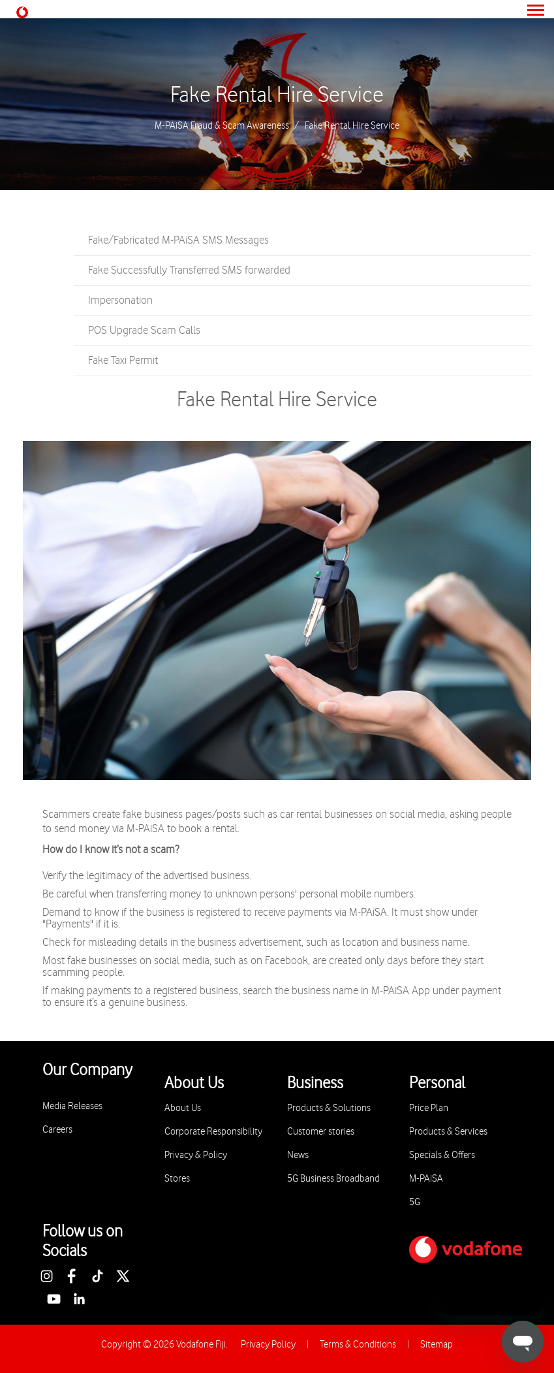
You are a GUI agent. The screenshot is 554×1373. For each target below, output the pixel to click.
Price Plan (428, 1108)
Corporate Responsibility (213, 1131)
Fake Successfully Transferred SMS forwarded (189, 270)
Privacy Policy (268, 1344)
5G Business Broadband (333, 1178)
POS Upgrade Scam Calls (144, 330)
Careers (57, 1129)
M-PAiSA (426, 1178)
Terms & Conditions (358, 1344)
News (298, 1155)
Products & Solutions (329, 1108)
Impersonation (120, 300)
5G (414, 1202)
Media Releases (72, 1106)
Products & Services (448, 1131)
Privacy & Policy (195, 1155)
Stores (177, 1178)
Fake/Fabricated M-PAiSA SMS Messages (178, 240)
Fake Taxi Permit (123, 360)
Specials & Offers (442, 1155)
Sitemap (436, 1344)
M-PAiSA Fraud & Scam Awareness (222, 126)
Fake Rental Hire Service (277, 95)
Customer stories (320, 1131)
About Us (182, 1108)
